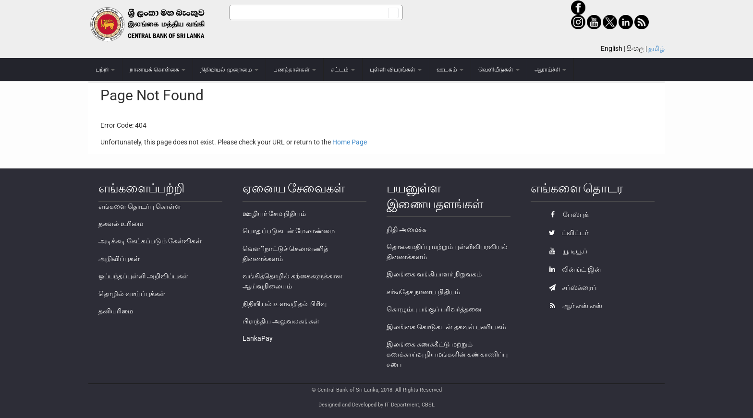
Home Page (349, 142)
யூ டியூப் (565, 251)
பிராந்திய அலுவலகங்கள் (281, 321)
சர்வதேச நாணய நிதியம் (423, 292)
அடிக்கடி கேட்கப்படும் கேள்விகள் (150, 241)
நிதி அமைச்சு (406, 229)
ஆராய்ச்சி (550, 69)
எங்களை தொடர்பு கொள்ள (139, 206)
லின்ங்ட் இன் (572, 269)
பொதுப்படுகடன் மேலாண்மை (289, 231)
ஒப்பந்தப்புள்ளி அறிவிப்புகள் (143, 276)
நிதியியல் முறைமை (229, 69)
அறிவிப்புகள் (119, 259)
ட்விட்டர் (566, 233)
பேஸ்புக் (566, 214)
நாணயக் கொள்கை (157, 69)
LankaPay (258, 338)
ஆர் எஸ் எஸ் (573, 306)
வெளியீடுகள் (499, 69)
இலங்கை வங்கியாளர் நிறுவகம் (434, 274)
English (611, 48)
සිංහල (635, 48)
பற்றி (105, 69)
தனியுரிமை (115, 311)
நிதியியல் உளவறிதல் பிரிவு (285, 304)
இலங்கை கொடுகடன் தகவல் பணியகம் (446, 327)
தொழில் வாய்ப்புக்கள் (131, 294)
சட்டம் (343, 69)
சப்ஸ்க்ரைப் (570, 287)
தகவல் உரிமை (120, 223)
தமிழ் (656, 48)
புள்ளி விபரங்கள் (396, 69)
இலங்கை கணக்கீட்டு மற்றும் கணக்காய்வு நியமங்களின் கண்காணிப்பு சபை (447, 354)
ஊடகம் (450, 69)
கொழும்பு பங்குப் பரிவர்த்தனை (434, 309)
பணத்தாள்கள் (294, 69)
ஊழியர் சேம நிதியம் (274, 213)
